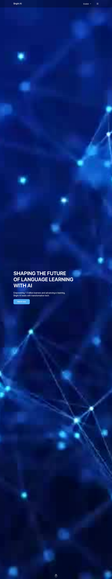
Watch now (21, 302)
